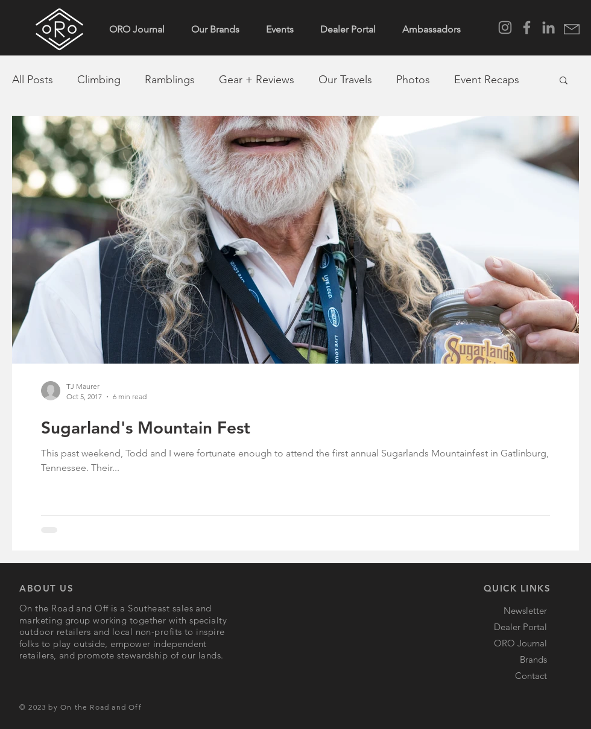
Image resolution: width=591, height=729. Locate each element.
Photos (413, 79)
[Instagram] (505, 27)
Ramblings (170, 79)
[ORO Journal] (500, 643)
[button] (572, 29)
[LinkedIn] (548, 27)
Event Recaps (486, 79)
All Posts (32, 79)
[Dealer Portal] (500, 627)
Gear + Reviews (256, 79)
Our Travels (345, 79)
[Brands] (500, 659)
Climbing (99, 79)
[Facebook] (527, 27)
